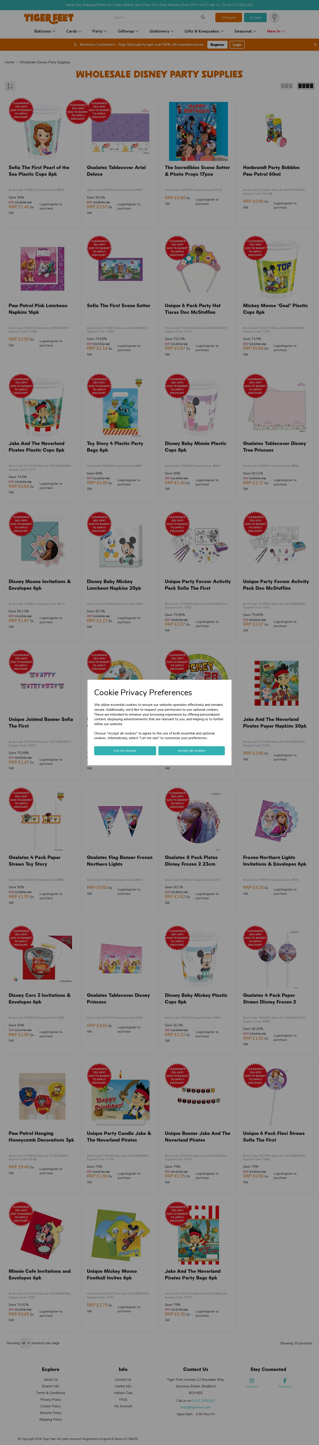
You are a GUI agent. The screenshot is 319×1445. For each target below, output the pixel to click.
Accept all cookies (191, 750)
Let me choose (125, 750)
